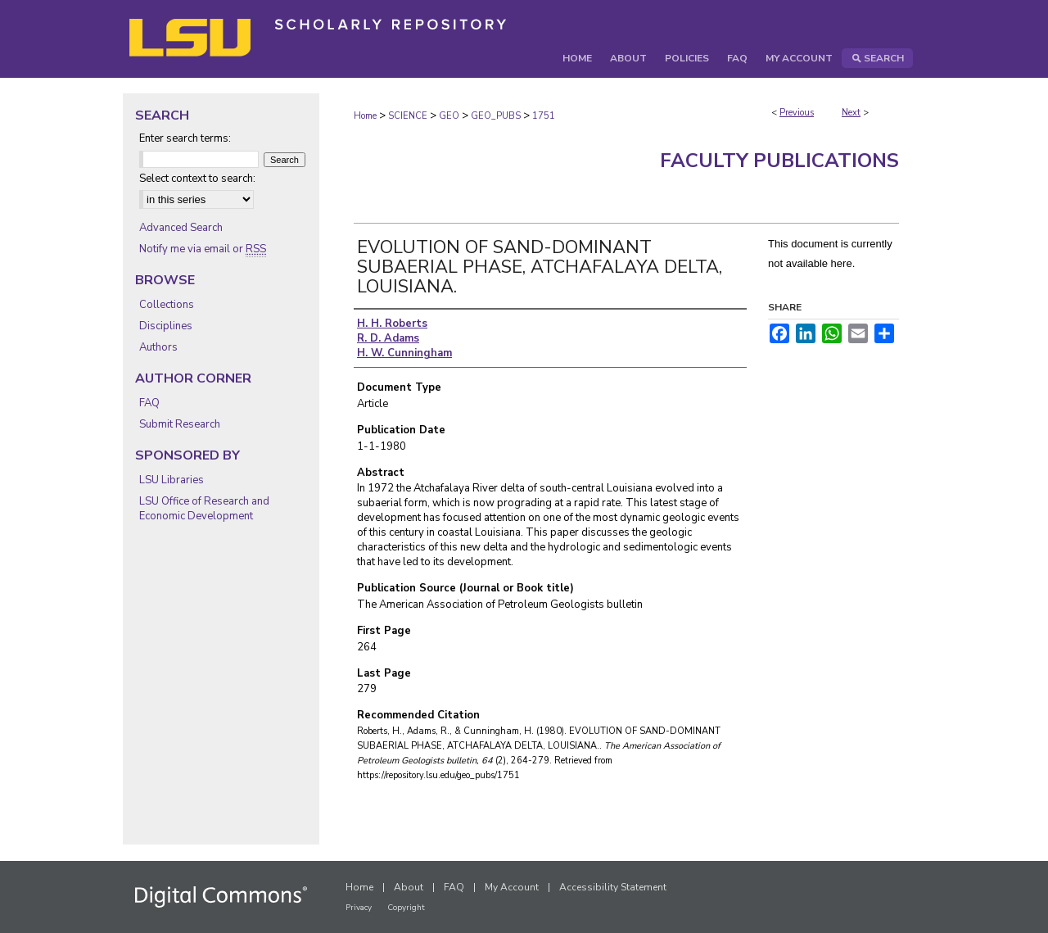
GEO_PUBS (496, 116)
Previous (796, 112)
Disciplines (165, 326)
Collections (166, 304)
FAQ (149, 403)
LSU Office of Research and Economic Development (204, 508)
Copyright (406, 907)
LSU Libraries (171, 480)
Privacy (359, 907)
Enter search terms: (185, 138)
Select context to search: (197, 178)
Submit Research (179, 424)
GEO (449, 116)
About (408, 887)
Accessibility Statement (612, 887)
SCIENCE (407, 116)
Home (365, 116)
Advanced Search (181, 227)
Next (851, 112)
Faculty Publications (779, 160)
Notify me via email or (202, 249)
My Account (512, 887)
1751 (543, 116)
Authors (158, 347)
